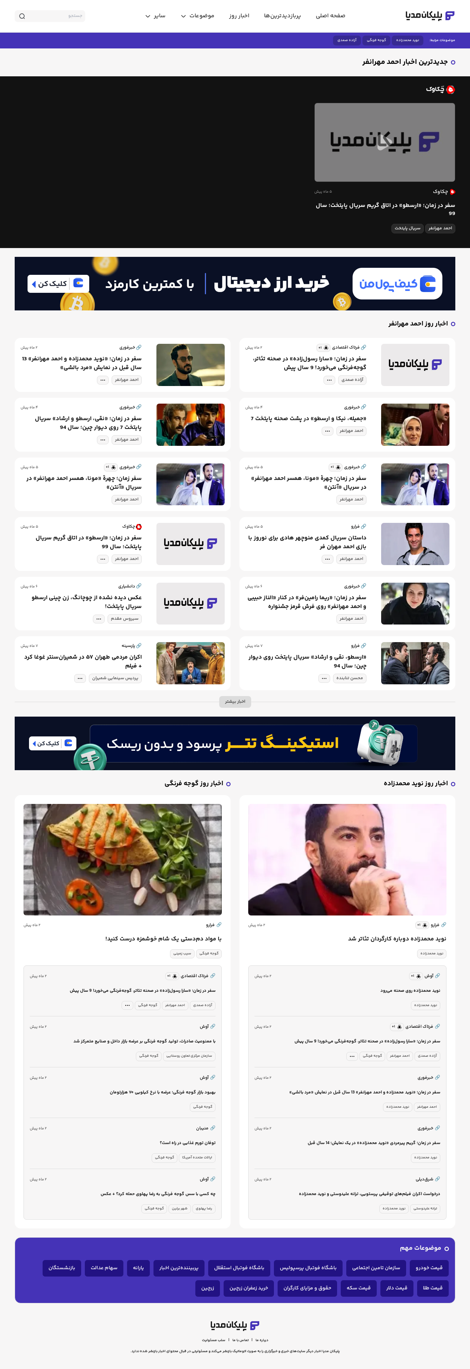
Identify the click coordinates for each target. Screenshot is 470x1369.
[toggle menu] (197, 16)
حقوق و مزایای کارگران (307, 1288)
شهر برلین (180, 1209)
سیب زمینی (182, 954)
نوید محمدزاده (407, 40)
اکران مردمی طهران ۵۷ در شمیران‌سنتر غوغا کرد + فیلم (83, 662)
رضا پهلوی (204, 1209)
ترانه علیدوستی (425, 1209)
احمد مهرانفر (440, 228)
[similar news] (323, 348)
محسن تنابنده (349, 678)
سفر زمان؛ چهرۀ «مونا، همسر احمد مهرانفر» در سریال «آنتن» (84, 483)
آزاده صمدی (347, 40)
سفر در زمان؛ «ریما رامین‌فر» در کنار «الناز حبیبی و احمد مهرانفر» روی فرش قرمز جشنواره (306, 602)
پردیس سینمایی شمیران (115, 678)
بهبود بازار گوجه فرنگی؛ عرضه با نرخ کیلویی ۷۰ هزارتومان (163, 1092)
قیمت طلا (433, 1288)
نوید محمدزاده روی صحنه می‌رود (410, 990)
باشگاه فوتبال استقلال (239, 1268)
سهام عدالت (104, 1268)
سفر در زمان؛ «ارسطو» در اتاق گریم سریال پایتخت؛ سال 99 (385, 210)
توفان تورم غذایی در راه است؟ (188, 1143)
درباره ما (262, 1340)
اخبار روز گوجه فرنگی (193, 784)
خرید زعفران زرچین (248, 1288)
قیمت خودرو (429, 1268)
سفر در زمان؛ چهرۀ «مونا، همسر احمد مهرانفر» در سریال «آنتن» (308, 483)
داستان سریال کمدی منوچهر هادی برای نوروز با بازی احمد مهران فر (307, 542)
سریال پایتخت (407, 228)
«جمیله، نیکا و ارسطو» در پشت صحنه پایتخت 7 (308, 419)
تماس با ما (240, 1340)
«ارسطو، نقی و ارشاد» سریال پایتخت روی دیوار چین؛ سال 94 (307, 662)
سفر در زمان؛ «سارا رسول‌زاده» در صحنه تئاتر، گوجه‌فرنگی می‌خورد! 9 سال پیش (309, 363)
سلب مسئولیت (213, 1340)
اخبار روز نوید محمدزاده (416, 784)
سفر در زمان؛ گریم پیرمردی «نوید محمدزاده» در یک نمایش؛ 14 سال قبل (374, 1143)
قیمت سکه (359, 1288)
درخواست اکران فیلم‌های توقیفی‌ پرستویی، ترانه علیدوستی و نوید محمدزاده (369, 1194)
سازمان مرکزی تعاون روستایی (189, 1056)
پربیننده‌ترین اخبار (179, 1268)
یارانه (138, 1268)
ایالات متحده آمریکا (197, 1158)
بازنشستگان (61, 1268)
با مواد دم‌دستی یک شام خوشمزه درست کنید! (163, 939)
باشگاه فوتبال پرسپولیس (308, 1268)
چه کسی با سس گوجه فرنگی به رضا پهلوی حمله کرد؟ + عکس (158, 1194)
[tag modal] (329, 380)
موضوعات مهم (420, 1248)
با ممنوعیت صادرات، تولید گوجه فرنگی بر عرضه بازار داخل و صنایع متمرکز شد (144, 1041)
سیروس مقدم (124, 618)
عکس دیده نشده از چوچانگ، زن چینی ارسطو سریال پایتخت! (87, 602)
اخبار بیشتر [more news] (235, 701)
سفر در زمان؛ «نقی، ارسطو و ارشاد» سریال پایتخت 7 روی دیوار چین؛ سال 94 (88, 423)
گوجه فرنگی (376, 40)
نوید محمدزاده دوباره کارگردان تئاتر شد (397, 939)
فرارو (438, 925)
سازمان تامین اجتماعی (376, 1268)
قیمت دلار (397, 1288)
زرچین (207, 1288)
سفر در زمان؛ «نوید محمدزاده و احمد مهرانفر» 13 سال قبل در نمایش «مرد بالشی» (82, 363)
